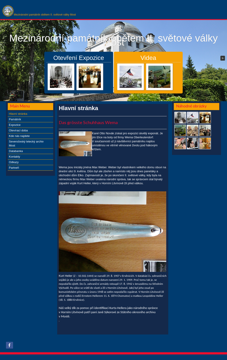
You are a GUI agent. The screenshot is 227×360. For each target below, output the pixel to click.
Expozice (15, 125)
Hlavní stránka (18, 113)
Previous (4, 58)
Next (223, 58)
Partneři (14, 167)
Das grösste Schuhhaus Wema (88, 122)
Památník (15, 119)
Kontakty (14, 156)
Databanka (16, 151)
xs (72, 358)
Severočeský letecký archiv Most (26, 143)
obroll (84, 358)
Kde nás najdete (19, 136)
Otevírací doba (18, 130)
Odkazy (14, 162)
